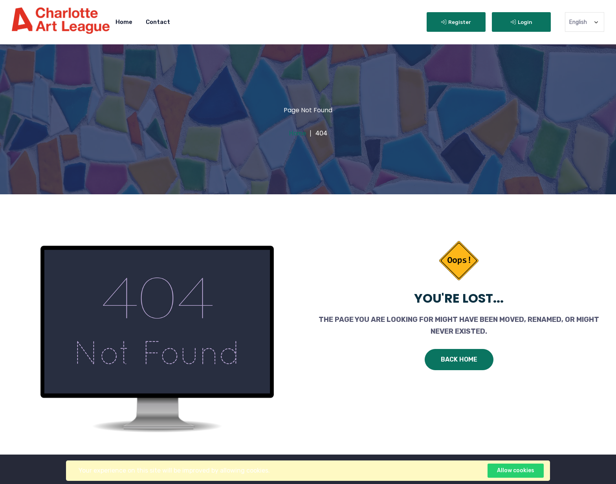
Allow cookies (515, 470)
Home (124, 22)
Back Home (459, 359)
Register (456, 22)
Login (521, 22)
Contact (158, 22)
